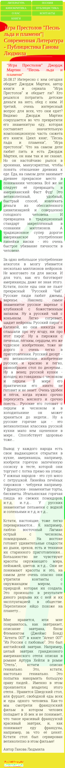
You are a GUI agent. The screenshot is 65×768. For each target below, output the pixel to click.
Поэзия (47, 2)
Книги (16, 18)
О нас (16, 13)
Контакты (47, 13)
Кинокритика (16, 8)
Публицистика (47, 8)
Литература (16, 2)
